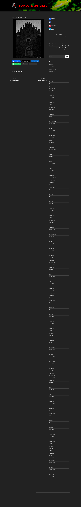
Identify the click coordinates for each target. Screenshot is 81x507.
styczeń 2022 (51, 198)
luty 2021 (50, 224)
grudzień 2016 (51, 342)
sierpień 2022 (51, 182)
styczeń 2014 (51, 424)
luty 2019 (50, 281)
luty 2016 (50, 366)
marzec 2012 (51, 476)
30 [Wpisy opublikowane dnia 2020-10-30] (62, 47)
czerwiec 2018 (52, 300)
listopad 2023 (51, 147)
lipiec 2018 (51, 297)
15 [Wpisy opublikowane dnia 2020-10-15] (59, 43)
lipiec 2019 (51, 269)
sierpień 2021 (51, 210)
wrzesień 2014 (52, 406)
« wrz (53, 49)
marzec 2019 (51, 279)
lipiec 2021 (51, 213)
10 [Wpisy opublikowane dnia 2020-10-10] (65, 41)
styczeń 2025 (51, 114)
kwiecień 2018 (52, 304)
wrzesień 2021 (52, 208)
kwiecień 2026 (52, 79)
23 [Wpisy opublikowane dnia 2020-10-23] (62, 45)
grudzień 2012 (51, 455)
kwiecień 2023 (52, 163)
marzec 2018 (51, 307)
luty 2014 (50, 422)
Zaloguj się (51, 64)
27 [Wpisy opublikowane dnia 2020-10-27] (52, 47)
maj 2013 (50, 443)
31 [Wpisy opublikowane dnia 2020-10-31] (65, 47)
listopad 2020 (51, 231)
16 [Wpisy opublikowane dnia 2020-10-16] (62, 43)
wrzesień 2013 (52, 434)
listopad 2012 (51, 457)
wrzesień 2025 (52, 95)
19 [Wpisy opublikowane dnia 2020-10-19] (49, 45)
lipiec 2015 (51, 382)
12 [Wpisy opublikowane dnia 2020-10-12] (49, 43)
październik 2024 (52, 121)
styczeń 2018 (51, 311)
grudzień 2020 (52, 229)
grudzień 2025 (52, 88)
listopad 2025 (51, 90)
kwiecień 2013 (52, 446)
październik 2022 (52, 177)
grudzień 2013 (51, 427)
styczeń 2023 (51, 170)
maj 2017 (50, 330)
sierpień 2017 (51, 323)
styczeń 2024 (51, 142)
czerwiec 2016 (52, 356)
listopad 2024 (51, 118)
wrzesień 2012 (52, 462)
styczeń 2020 (51, 255)
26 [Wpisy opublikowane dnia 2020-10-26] (49, 47)
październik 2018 (52, 290)
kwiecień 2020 (52, 248)
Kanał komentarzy (52, 69)
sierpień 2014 (51, 408)
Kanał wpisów (51, 66)
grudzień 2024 (52, 116)
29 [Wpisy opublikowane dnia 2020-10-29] (59, 47)
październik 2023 (52, 149)
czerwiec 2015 (52, 384)
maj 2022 (50, 189)
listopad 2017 (51, 316)
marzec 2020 (51, 250)
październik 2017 (52, 319)
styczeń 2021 (51, 227)
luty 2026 (50, 83)
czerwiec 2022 (52, 187)
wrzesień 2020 (52, 236)
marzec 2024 (51, 137)
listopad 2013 (51, 429)
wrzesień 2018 (52, 293)
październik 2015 (52, 375)
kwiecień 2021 (52, 220)
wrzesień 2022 (52, 180)
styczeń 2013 (51, 453)
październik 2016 (52, 347)
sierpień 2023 (51, 154)
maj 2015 (50, 387)
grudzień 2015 (51, 370)
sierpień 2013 (51, 436)
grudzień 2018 (51, 286)
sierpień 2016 (51, 352)
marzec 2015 (51, 392)
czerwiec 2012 (52, 469)
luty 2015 (50, 394)
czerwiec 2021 (52, 215)
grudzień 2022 (52, 173)
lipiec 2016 (51, 354)
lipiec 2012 (51, 467)
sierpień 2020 (51, 239)
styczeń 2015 (51, 396)
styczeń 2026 (51, 86)
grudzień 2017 (51, 314)
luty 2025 (50, 111)
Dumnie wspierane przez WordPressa (19, 504)
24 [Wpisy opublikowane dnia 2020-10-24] (65, 45)
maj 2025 (50, 104)
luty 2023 (50, 168)
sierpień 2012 (51, 465)
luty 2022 (50, 196)
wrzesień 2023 (52, 151)
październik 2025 (52, 93)
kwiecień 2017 (52, 333)
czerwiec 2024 (52, 130)
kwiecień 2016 (52, 361)
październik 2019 (52, 262)
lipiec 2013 (51, 439)
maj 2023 (50, 161)
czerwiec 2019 (52, 272)
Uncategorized (18, 71)
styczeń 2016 (51, 368)
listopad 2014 (51, 401)
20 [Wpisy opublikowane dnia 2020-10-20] (52, 45)
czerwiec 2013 (52, 441)
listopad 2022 (51, 175)
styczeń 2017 (51, 340)
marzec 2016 (51, 363)
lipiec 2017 (51, 326)
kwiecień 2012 (52, 474)
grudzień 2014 (51, 399)
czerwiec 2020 (52, 243)
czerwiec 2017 (52, 328)
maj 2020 (51, 246)
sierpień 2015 (51, 380)
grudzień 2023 (52, 144)
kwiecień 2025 (52, 107)
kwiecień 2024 (52, 135)
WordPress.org (52, 71)
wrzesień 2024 (52, 123)
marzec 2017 (51, 335)
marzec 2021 (51, 222)
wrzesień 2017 (52, 321)
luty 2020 (51, 253)
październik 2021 (52, 206)
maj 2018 (50, 302)
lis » (65, 49)
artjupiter (24, 17)
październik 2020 (52, 234)
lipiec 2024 (51, 128)
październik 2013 (52, 432)
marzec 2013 (51, 448)
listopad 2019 (51, 260)
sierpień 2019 (51, 267)
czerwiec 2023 (52, 159)
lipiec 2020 (51, 241)
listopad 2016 (51, 344)
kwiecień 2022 (52, 191)
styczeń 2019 (51, 283)
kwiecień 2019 (52, 276)
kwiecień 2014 (52, 417)
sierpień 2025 (51, 97)
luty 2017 (50, 337)
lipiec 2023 (51, 156)
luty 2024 (50, 140)
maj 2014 (50, 415)
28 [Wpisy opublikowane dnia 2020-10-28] (56, 47)
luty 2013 (50, 450)
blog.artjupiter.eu (33, 5)
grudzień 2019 (51, 257)
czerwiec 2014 (52, 413)
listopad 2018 (51, 288)
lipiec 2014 (51, 410)
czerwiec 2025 (52, 102)
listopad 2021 (51, 203)
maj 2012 (50, 472)
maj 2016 (50, 359)
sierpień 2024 (51, 126)
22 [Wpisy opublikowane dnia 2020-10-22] (59, 45)
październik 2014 (52, 403)
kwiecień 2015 (52, 389)
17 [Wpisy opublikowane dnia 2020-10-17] (65, 43)
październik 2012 (52, 460)
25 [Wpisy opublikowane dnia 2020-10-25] (68, 45)
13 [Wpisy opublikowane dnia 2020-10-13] (52, 43)
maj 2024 (50, 133)
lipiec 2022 (51, 184)
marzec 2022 (51, 194)
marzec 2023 (51, 166)
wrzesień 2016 (52, 349)
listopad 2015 (51, 373)
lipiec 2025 (51, 100)
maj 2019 (50, 274)
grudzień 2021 (51, 201)
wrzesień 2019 (52, 264)
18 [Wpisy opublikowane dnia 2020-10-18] (68, 43)
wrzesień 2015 (52, 377)
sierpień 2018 (51, 295)
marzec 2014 (51, 420)
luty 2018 (50, 309)
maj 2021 (50, 217)
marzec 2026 (51, 81)
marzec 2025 (51, 109)
